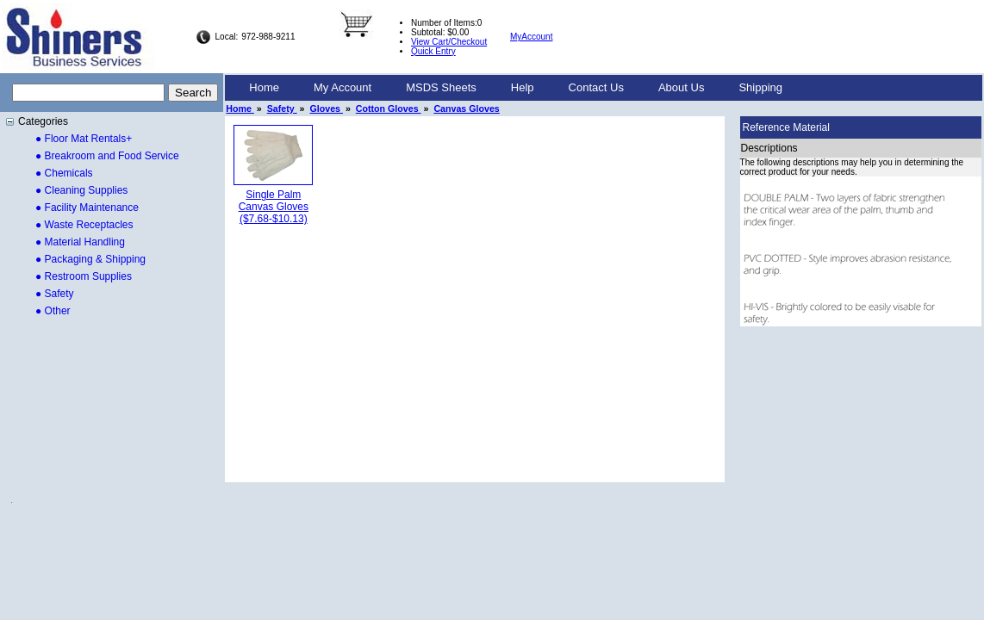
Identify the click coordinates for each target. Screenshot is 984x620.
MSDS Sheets (441, 87)
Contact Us (596, 87)
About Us (681, 87)
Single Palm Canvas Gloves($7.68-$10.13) (273, 207)
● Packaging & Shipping (90, 259)
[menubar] (516, 87)
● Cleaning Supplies (81, 190)
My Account (342, 87)
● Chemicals (64, 173)
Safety (282, 108)
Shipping (760, 87)
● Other (53, 311)
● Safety (54, 294)
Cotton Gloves (388, 108)
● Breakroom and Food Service (107, 156)
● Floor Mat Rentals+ (83, 139)
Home (264, 87)
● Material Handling (80, 242)
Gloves (326, 108)
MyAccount (531, 36)
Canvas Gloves (466, 108)
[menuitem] (264, 87)
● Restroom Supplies (83, 276)
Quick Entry (433, 51)
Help (522, 87)
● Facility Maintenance (87, 208)
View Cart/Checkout (449, 41)
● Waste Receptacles (84, 225)
